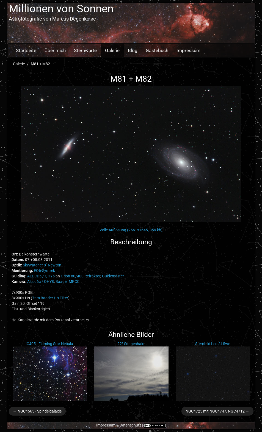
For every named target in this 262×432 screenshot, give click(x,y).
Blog (132, 50)
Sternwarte (85, 50)
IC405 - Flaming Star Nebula (49, 344)
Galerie (112, 50)
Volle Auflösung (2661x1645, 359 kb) (131, 230)
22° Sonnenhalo (130, 344)
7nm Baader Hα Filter (50, 298)
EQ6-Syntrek (44, 270)
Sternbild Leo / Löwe (212, 344)
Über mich (55, 50)
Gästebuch (157, 50)
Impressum (188, 50)
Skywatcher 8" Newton (42, 265)
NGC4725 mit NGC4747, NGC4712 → (217, 411)
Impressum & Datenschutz (118, 425)
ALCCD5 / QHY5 (41, 276)
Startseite (26, 50)
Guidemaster (113, 276)
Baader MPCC (67, 281)
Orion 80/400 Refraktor (80, 276)
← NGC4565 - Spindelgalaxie (37, 411)
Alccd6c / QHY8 (40, 281)
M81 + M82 (40, 64)
